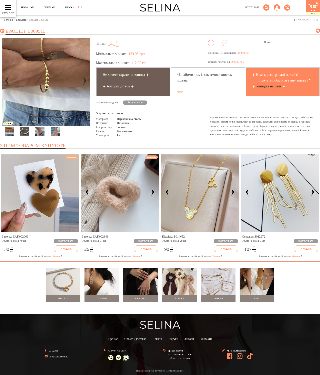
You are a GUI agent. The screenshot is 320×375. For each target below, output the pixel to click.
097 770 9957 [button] (252, 7)
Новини (157, 338)
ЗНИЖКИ (49, 7)
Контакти (206, 338)
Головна (8, 19)
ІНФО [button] (68, 7)
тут (180, 92)
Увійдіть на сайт (268, 86)
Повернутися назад (307, 19)
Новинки (27, 7)
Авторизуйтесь (118, 86)
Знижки (189, 338)
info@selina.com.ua (58, 356)
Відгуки (173, 338)
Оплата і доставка (135, 338)
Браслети (21, 19)
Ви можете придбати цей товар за (120, 256)
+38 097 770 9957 (117, 350)
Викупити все (135, 102)
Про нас (113, 338)
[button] (277, 9)
